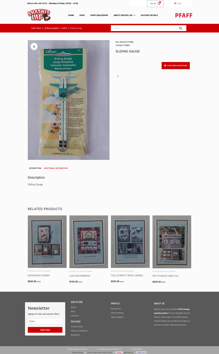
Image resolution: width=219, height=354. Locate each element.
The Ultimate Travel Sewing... (128, 275)
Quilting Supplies (51, 28)
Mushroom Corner (39, 275)
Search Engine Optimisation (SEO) (99, 353)
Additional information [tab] (56, 168)
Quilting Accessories (43, 271)
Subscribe (45, 330)
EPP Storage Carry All (166, 276)
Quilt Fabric (36, 28)
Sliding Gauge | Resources (77, 349)
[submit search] (181, 28)
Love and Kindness (79, 275)
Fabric (64, 28)
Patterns (31, 271)
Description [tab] (35, 168)
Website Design (78, 353)
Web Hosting (128, 353)
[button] (34, 46)
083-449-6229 (40, 3)
